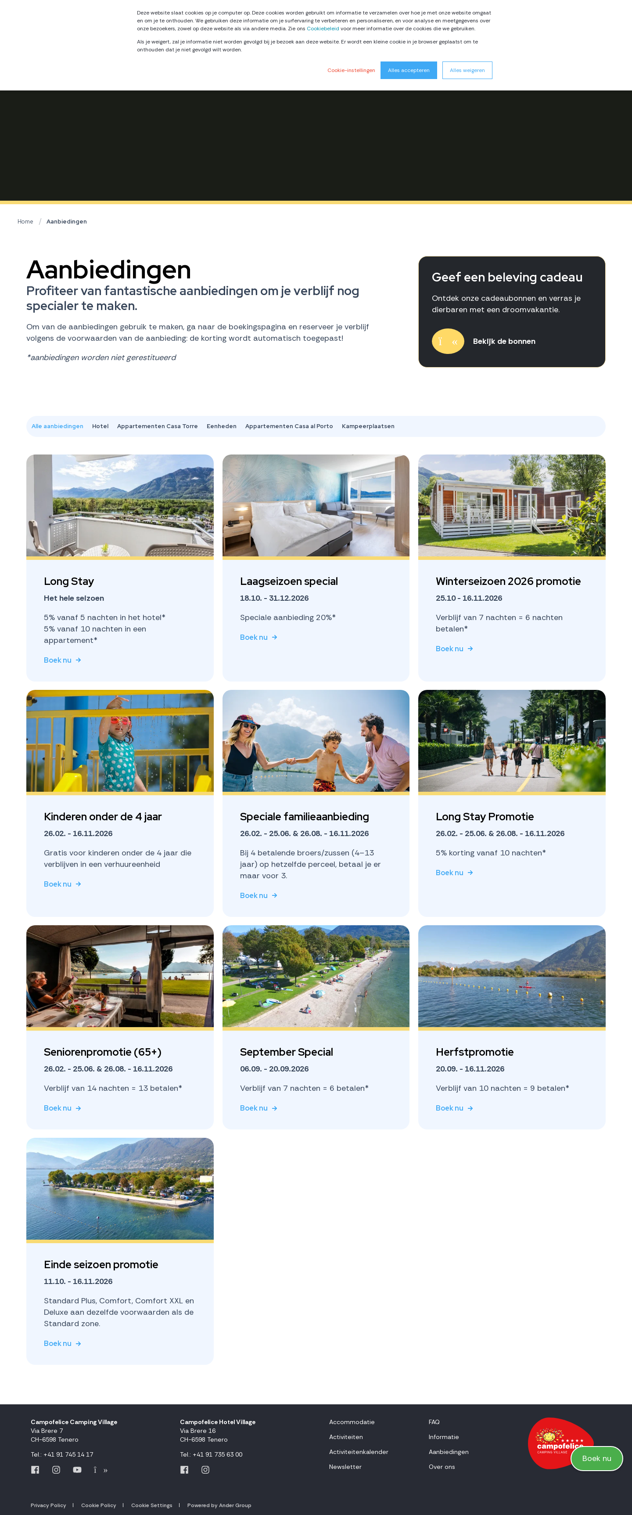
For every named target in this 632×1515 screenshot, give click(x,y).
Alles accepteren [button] (409, 70)
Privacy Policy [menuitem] (48, 1505)
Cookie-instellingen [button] (351, 70)
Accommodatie (352, 1422)
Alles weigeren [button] (467, 70)
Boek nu (596, 1458)
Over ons (442, 1467)
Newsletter (345, 1467)
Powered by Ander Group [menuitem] (219, 1505)
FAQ (434, 1422)
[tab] (62, 426)
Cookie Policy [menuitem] (98, 1505)
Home (25, 221)
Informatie (444, 1437)
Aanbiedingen (67, 221)
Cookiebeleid (323, 28)
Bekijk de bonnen (504, 341)
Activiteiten (346, 1437)
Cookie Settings (151, 1505)
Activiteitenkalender (358, 1452)
